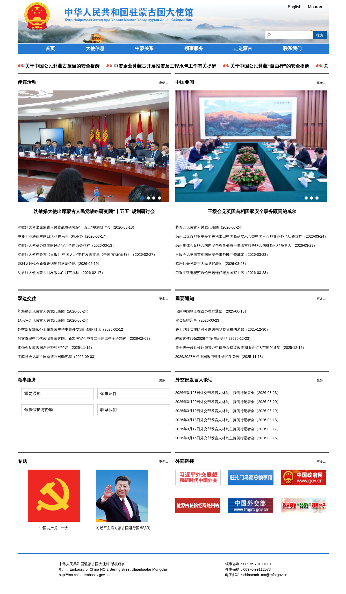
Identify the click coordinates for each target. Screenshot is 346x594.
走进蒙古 (243, 48)
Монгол (315, 7)
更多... (163, 82)
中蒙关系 (144, 48)
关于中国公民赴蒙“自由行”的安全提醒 (266, 66)
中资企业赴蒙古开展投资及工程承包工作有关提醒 (162, 66)
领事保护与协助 (38, 409)
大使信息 (95, 48)
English (294, 7)
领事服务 (193, 48)
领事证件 (108, 393)
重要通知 (32, 393)
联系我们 (292, 48)
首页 (50, 48)
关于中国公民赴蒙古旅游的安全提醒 (59, 66)
